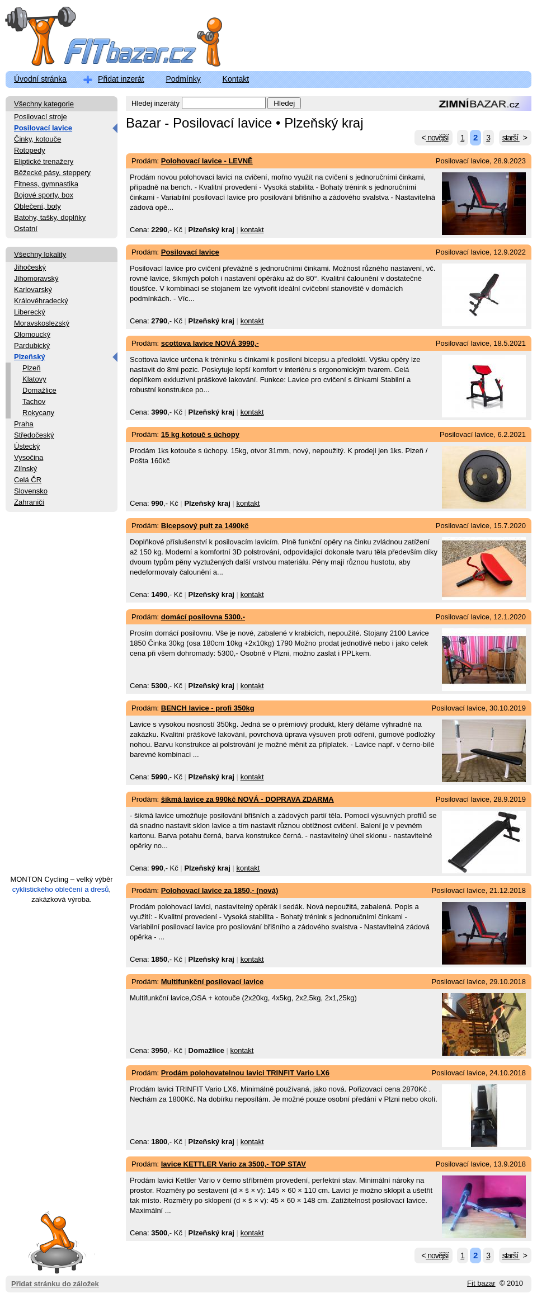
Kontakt (236, 78)
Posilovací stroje (40, 116)
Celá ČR (27, 480)
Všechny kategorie (44, 104)
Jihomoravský (36, 278)
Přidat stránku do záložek (55, 1242)
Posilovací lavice (43, 128)
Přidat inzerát (121, 78)
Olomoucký (32, 334)
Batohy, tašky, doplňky (50, 217)
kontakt (252, 229)
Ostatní (25, 228)
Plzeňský (29, 356)
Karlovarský (33, 289)
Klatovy (34, 379)
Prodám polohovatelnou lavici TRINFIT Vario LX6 (245, 1073)
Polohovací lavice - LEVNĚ (207, 161)
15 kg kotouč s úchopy (200, 434)
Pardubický (32, 345)
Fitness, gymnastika (46, 184)
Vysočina (28, 457)
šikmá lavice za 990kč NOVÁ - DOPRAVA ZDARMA (247, 799)
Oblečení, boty (37, 206)
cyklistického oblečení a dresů (60, 889)
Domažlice (39, 390)
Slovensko (31, 491)
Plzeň (31, 368)
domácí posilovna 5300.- (203, 617)
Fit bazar (481, 1283)
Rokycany (38, 412)
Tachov (33, 401)
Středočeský (34, 435)
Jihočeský (30, 267)
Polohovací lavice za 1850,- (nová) (220, 890)
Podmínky (183, 78)
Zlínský (25, 468)
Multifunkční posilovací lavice (212, 981)
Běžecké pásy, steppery (52, 172)
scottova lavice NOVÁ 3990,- (210, 343)
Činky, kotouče (37, 139)
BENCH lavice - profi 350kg (208, 708)
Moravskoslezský (41, 323)
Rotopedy (29, 150)
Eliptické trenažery (43, 161)
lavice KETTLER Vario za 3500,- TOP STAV (233, 1164)
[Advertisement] (61, 698)
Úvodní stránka (40, 78)
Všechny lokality (40, 254)
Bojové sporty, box (43, 195)
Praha (24, 424)
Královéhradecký (41, 301)
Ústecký (27, 446)
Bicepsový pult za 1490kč (205, 525)
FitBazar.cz (103, 39)
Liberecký (29, 312)
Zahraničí (29, 502)
